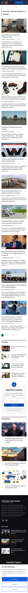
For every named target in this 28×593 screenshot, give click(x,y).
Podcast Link (19, 2)
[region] (14, 578)
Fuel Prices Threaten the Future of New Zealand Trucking (17, 541)
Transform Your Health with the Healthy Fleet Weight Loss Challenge (18, 356)
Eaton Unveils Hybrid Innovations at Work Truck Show (18, 550)
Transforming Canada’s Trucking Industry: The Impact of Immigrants (17, 365)
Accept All (14, 579)
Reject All (14, 589)
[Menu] (2, 2)
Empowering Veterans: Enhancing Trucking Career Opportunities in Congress (13, 253)
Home (2, 6)
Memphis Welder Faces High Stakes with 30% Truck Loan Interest (14, 440)
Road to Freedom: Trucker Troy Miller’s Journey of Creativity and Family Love (18, 375)
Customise (14, 584)
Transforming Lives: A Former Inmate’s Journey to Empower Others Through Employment (11, 319)
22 (12, 335)
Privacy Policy (13, 410)
